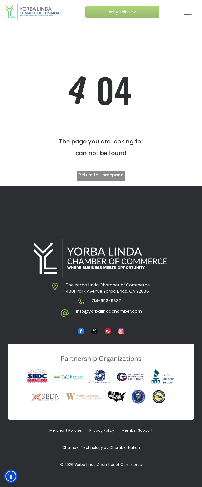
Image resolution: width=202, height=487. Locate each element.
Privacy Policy (101, 430)
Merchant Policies (65, 430)
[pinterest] (108, 332)
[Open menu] (188, 11)
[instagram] (121, 332)
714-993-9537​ (106, 301)
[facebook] (81, 332)
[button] (10, 476)
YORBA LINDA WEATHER (101, 205)
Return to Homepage (101, 175)
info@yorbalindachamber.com (109, 311)
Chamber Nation (124, 447)
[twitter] (94, 332)
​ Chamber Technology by (84, 447)
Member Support (137, 430)
